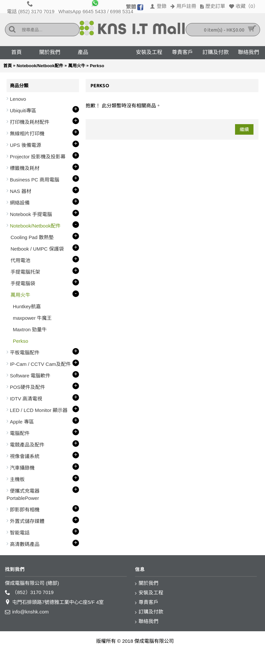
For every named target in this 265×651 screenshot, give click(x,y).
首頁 (7, 65)
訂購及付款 (149, 612)
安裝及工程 (149, 593)
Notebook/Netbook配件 (39, 65)
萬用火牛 (76, 65)
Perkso (97, 65)
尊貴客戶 (146, 602)
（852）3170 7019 (29, 592)
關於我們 (146, 583)
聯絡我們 (146, 621)
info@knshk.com (27, 612)
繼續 (244, 129)
